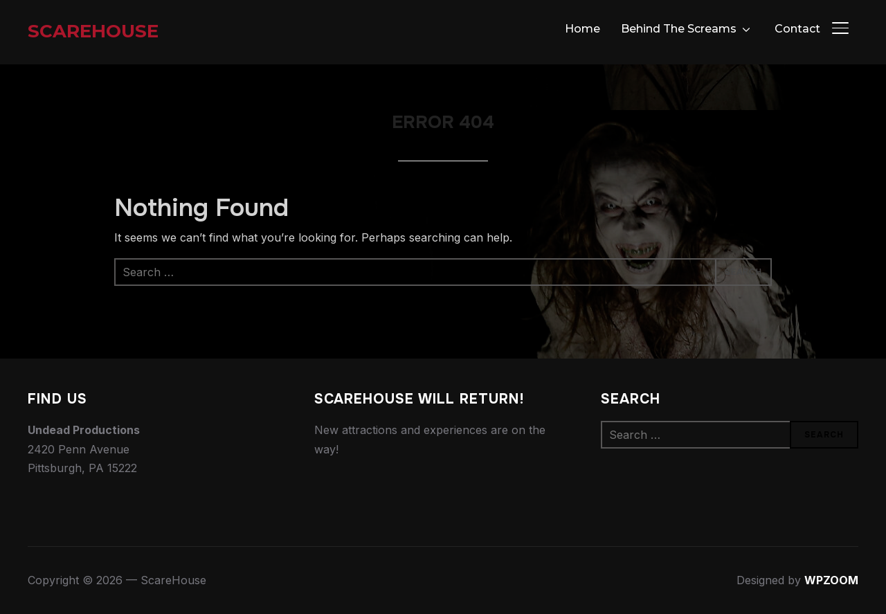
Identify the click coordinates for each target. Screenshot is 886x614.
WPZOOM (831, 580)
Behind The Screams (678, 28)
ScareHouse (93, 31)
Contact (797, 28)
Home (582, 28)
